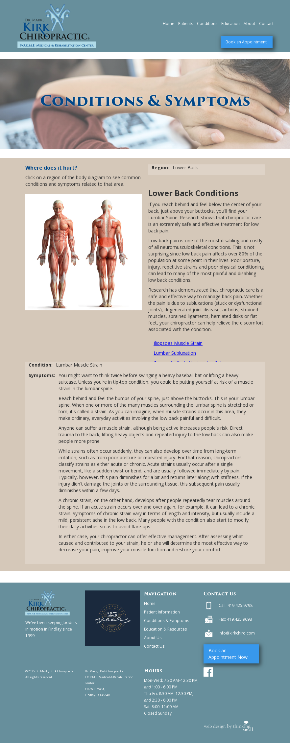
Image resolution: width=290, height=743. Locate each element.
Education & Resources (165, 629)
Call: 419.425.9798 (236, 605)
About (249, 23)
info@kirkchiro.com (237, 633)
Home (168, 23)
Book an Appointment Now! (228, 653)
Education (230, 23)
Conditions (207, 23)
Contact (266, 23)
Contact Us (154, 646)
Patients (185, 23)
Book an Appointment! (247, 42)
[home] (56, 26)
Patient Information (162, 612)
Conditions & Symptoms (166, 620)
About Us (152, 637)
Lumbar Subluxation (175, 353)
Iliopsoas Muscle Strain (178, 343)
